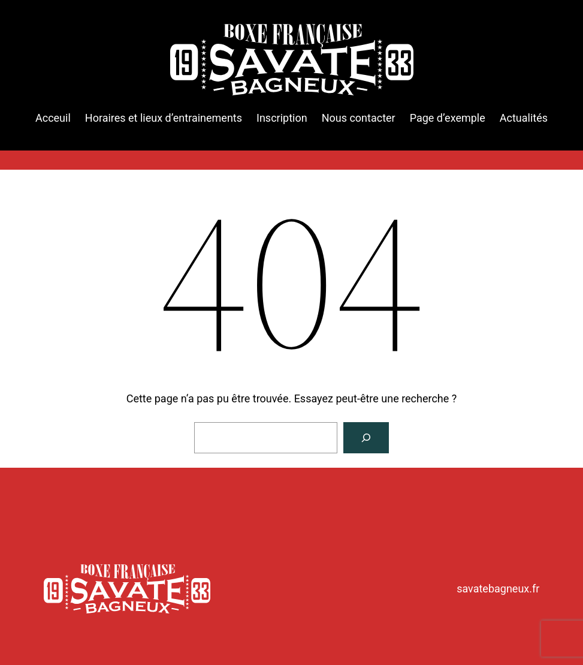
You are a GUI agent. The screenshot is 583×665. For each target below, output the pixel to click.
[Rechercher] (366, 437)
